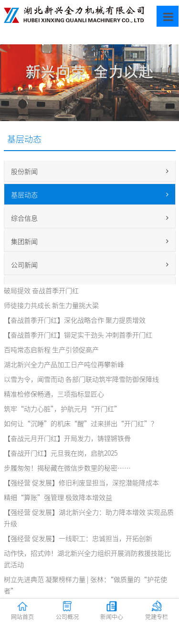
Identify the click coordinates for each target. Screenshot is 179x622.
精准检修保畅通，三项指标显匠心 (54, 393)
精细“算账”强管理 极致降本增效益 (58, 497)
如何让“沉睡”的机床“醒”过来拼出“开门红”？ (81, 423)
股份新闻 (89, 171)
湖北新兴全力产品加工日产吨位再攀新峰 (64, 364)
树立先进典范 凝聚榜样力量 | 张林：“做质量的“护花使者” (85, 584)
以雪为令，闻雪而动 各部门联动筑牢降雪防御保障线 (81, 379)
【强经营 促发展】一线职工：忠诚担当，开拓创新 (78, 538)
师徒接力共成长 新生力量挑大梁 (51, 305)
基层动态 (89, 194)
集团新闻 (89, 241)
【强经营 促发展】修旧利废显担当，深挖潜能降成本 (81, 482)
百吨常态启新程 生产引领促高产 (51, 349)
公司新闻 (89, 264)
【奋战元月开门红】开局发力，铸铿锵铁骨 (67, 438)
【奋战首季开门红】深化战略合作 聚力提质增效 (75, 320)
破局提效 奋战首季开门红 (41, 290)
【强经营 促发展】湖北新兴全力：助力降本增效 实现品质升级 (89, 517)
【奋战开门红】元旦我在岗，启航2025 (60, 453)
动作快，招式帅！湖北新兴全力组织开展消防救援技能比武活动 (87, 558)
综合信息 (89, 218)
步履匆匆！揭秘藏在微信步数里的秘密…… (67, 467)
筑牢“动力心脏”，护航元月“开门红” (62, 408)
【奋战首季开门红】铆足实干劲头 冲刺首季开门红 (78, 334)
